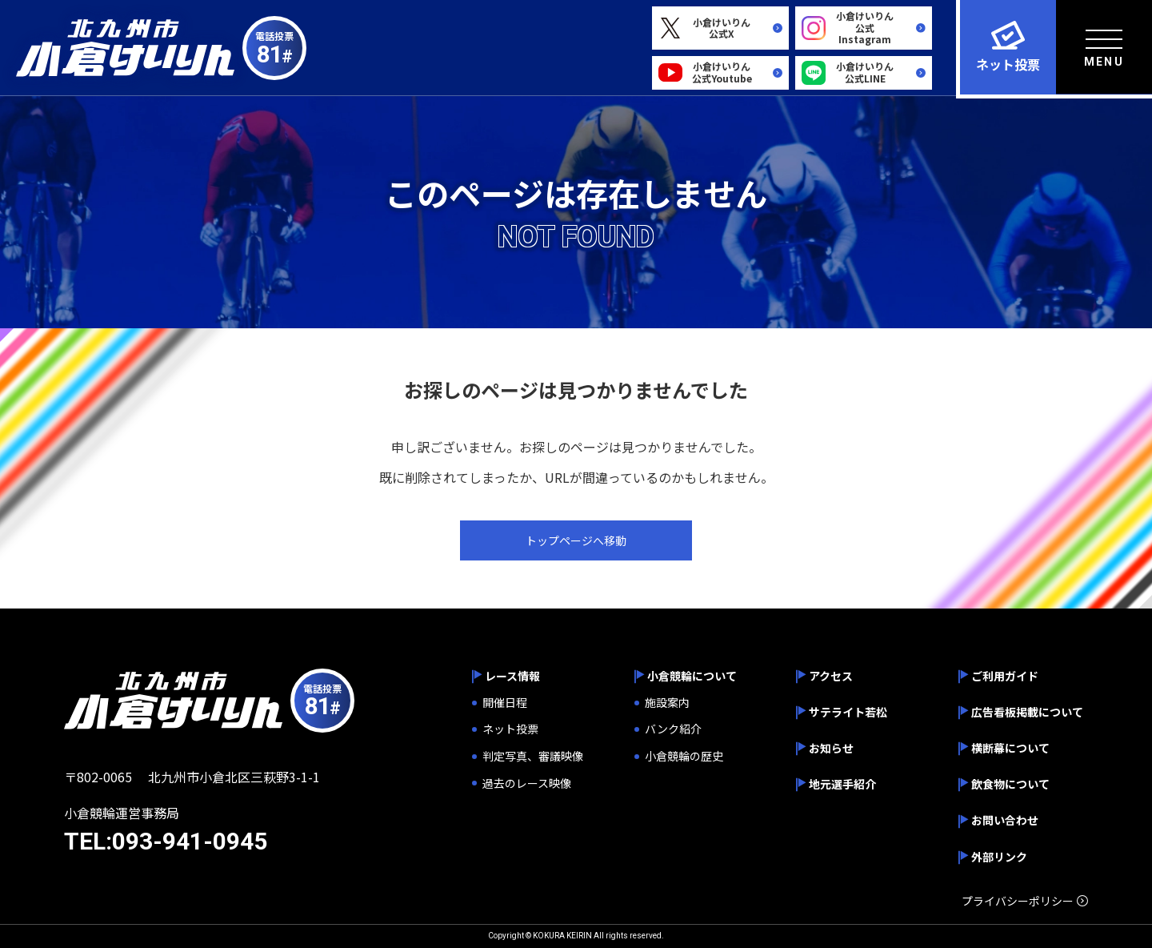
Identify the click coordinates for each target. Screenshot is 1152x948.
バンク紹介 (673, 729)
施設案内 (667, 702)
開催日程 (504, 702)
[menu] (1104, 47)
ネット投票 (510, 729)
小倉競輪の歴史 (684, 756)
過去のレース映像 (526, 783)
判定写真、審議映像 (532, 756)
